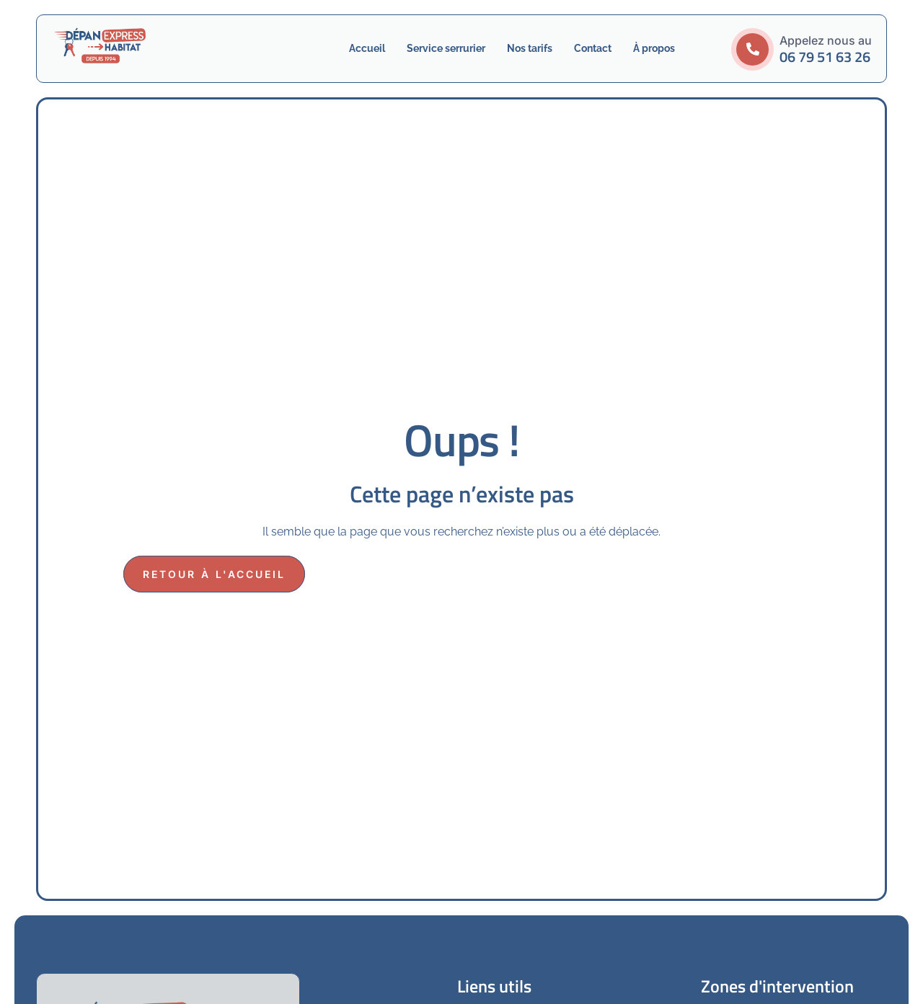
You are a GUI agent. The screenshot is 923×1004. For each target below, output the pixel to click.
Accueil (367, 48)
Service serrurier (446, 48)
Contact (592, 48)
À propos (654, 48)
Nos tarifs (529, 48)
